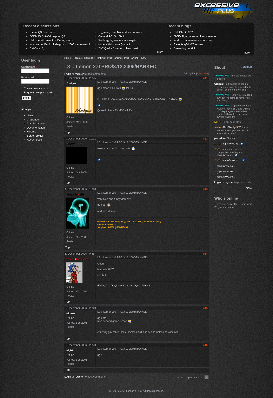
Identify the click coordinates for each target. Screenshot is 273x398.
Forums (31, 131)
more (160, 52)
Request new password (38, 92)
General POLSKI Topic (111, 36)
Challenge (33, 119)
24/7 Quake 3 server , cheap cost (118, 48)
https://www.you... (231, 160)
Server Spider (35, 135)
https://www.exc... (226, 165)
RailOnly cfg (37, 48)
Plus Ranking (114, 57)
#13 (205, 189)
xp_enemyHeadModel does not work (120, 32)
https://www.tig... (231, 143)
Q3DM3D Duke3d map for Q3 (47, 36)
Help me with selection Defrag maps (51, 40)
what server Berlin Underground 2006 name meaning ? (62, 44)
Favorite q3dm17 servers (189, 44)
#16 (205, 345)
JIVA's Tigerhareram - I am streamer (195, 36)
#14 (205, 253)
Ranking (88, 57)
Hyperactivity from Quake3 (114, 44)
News (30, 115)
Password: (28, 77)
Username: (29, 66)
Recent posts (34, 139)
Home (67, 57)
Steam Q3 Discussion (42, 32)
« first (180, 377)
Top (67, 132)
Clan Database (36, 123)
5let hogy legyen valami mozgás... (118, 40)
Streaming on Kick (185, 48)
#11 (205, 78)
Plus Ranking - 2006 (135, 57)
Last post (202, 73)
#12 (205, 138)
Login (67, 73)
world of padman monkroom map (193, 40)
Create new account (36, 88)
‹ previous (192, 377)
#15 (205, 308)
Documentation (36, 127)
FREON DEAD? (183, 32)
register (79, 73)
